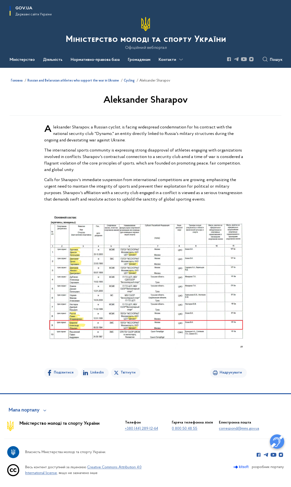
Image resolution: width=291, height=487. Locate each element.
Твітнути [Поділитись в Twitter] (128, 372)
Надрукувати (231, 372)
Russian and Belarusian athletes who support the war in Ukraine (73, 80)
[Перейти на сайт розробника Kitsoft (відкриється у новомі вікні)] (241, 467)
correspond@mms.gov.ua (239, 428)
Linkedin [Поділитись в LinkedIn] (97, 372)
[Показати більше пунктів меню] (181, 59)
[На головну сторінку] (145, 33)
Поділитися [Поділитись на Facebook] (64, 372)
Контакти (167, 60)
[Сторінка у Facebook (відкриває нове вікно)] (229, 59)
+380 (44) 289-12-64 (141, 428)
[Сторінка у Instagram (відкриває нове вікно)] (251, 59)
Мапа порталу (24, 410)
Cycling (129, 80)
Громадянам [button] (139, 60)
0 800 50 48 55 (184, 428)
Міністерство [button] (22, 60)
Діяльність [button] (52, 60)
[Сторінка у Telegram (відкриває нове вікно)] (236, 59)
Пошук (276, 60)
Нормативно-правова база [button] (95, 60)
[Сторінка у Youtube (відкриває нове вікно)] (244, 59)
